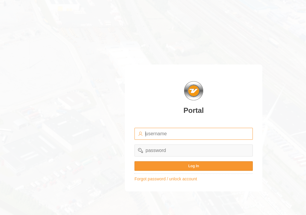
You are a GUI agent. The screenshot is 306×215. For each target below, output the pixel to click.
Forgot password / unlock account (165, 178)
